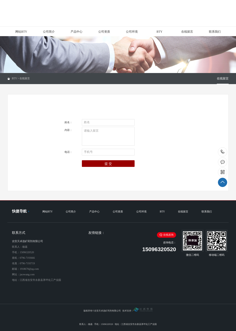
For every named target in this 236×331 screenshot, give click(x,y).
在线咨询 (166, 234)
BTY (159, 31)
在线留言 (187, 31)
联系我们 (215, 31)
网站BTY (21, 31)
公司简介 (49, 31)
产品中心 (76, 31)
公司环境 (132, 31)
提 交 (108, 164)
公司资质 (104, 31)
